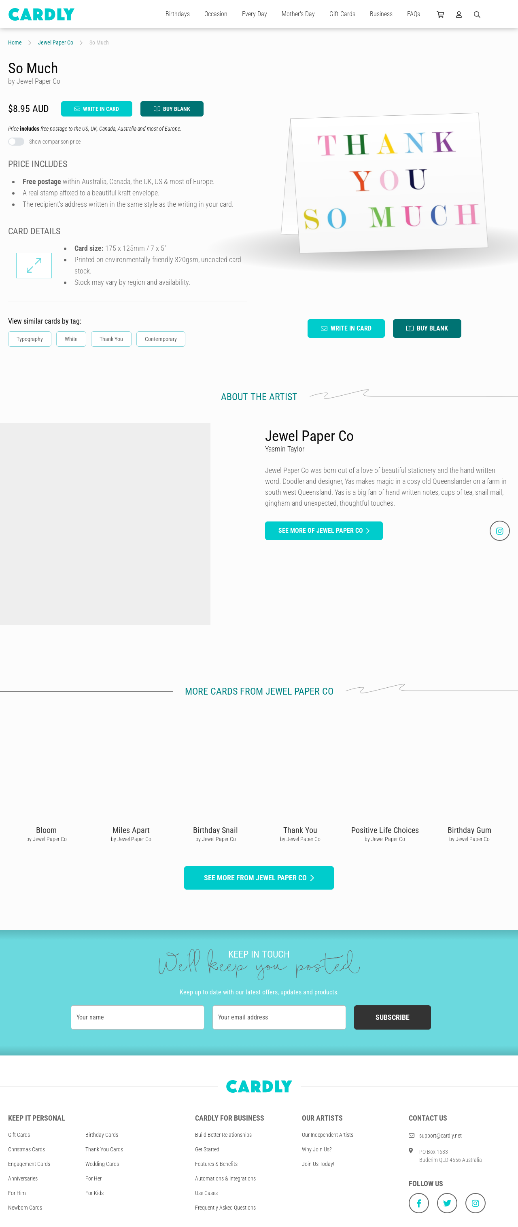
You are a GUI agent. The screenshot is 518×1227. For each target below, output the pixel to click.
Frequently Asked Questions (225, 1207)
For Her (93, 1178)
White (71, 339)
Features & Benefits (216, 1164)
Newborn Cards (25, 1207)
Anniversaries (23, 1178)
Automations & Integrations (225, 1178)
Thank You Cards (104, 1149)
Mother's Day (298, 14)
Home (15, 42)
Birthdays (178, 14)
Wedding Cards (102, 1164)
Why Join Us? (317, 1149)
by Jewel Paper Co (46, 839)
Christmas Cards (26, 1149)
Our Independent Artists (327, 1135)
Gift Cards (342, 14)
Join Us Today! (318, 1164)
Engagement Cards (29, 1164)
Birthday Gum (469, 830)
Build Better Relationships (223, 1135)
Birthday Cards (101, 1135)
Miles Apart (131, 830)
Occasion (215, 14)
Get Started (207, 1149)
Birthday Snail (215, 830)
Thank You (111, 339)
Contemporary (161, 339)
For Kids (94, 1193)
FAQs (413, 14)
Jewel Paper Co (55, 42)
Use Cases (206, 1193)
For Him (17, 1193)
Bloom (46, 830)
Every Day (254, 14)
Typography (30, 339)
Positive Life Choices (385, 830)
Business (381, 14)
